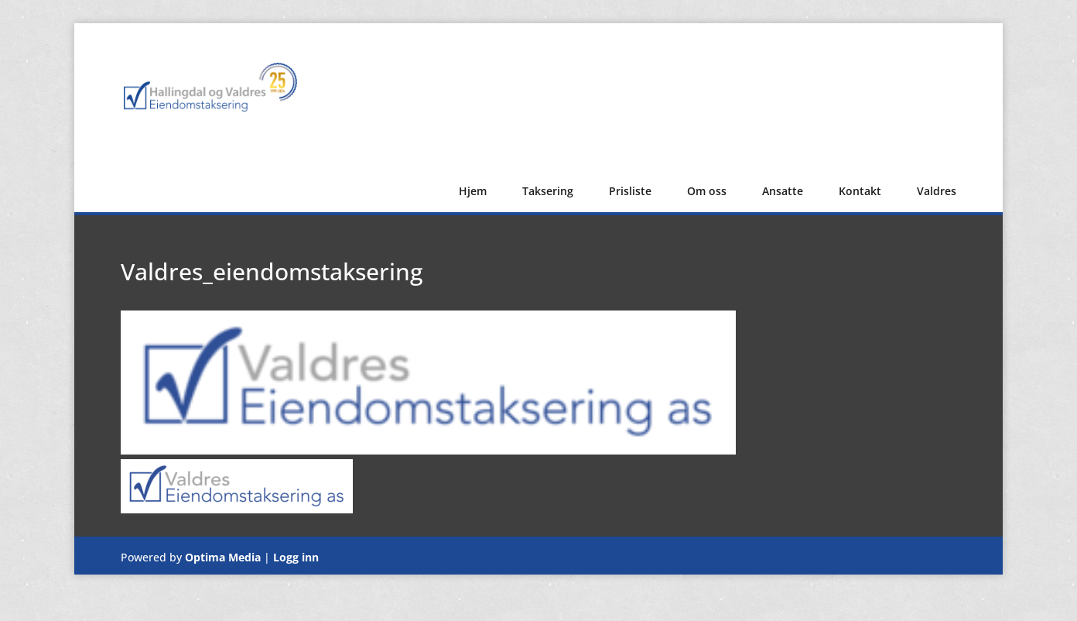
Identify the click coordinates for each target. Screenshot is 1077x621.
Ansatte (782, 191)
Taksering (547, 191)
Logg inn (296, 557)
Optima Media (223, 557)
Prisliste (630, 191)
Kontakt (860, 191)
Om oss (707, 191)
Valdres (936, 191)
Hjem (473, 191)
